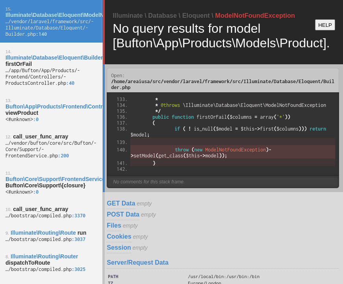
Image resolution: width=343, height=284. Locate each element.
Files (114, 225)
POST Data (123, 214)
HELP (325, 25)
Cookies (119, 236)
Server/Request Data (138, 262)
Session (119, 247)
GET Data (121, 203)
